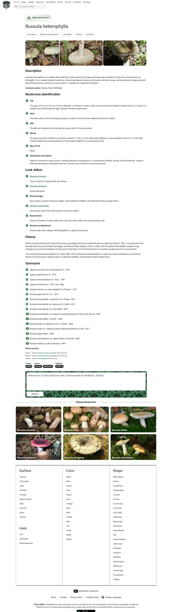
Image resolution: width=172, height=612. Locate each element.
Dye (21, 534)
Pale (68, 508)
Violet (68, 530)
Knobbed (117, 548)
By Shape (86, 2)
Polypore (117, 553)
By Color (68, 2)
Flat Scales (24, 481)
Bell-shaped (118, 477)
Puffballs (117, 557)
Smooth (59, 366)
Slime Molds (51, 2)
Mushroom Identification (49, 34)
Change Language (111, 597)
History (79, 34)
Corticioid (117, 508)
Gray (68, 490)
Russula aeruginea (38, 186)
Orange (69, 504)
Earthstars (117, 526)
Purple (69, 517)
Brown (69, 486)
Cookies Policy (92, 597)
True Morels (118, 575)
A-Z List (16, 2)
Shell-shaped (118, 561)
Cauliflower (118, 486)
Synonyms (90, 34)
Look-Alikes (67, 34)
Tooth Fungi (118, 570)
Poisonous (40, 2)
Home (53, 597)
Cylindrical (117, 517)
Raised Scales (25, 499)
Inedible (31, 2)
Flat (114, 535)
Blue (68, 481)
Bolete (116, 481)
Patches (23, 490)
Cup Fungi (117, 512)
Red (68, 521)
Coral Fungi (118, 504)
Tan (67, 526)
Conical (116, 495)
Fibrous (23, 477)
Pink (68, 512)
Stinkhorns (117, 566)
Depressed (48, 366)
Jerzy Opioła (42, 358)
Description (31, 34)
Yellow (69, 539)
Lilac (68, 499)
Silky (22, 504)
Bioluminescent (26, 543)
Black (68, 477)
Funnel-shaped (119, 539)
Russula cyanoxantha (39, 206)
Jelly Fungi (117, 544)
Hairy (22, 486)
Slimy (22, 512)
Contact (63, 597)
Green (28, 366)
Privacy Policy (76, 597)
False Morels (118, 530)
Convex (38, 366)
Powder (23, 495)
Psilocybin (24, 539)
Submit (35, 394)
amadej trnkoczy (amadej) (47, 353)
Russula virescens (38, 176)
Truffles (116, 579)
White (68, 535)
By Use (60, 2)
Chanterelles (118, 490)
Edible (23, 2)
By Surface (77, 2)
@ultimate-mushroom (86, 591)
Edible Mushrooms (38, 17)
